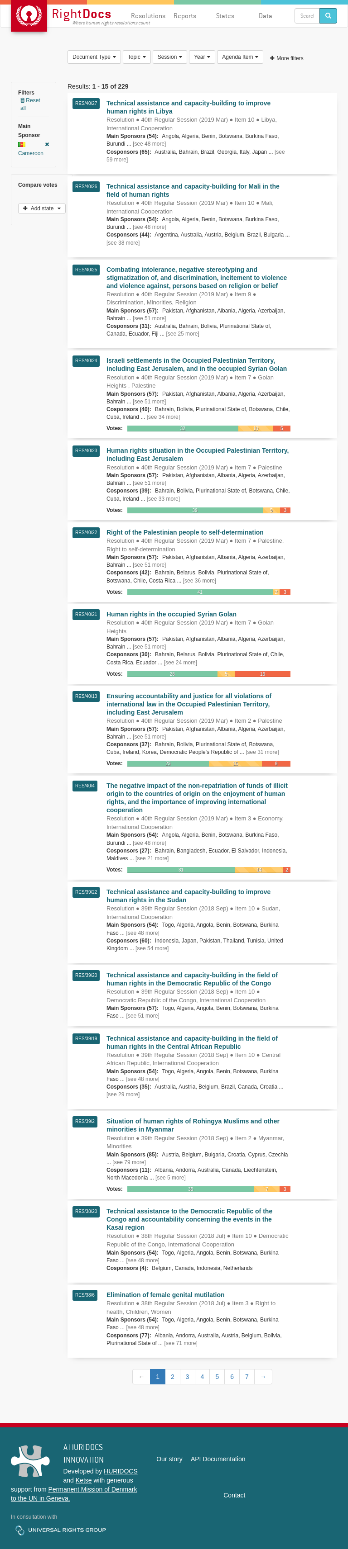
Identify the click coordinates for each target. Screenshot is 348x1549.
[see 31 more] (262, 752)
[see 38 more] (123, 243)
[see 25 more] (182, 334)
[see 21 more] (152, 858)
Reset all (30, 104)
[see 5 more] (170, 1178)
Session (170, 57)
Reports (185, 15)
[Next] (263, 1376)
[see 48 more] (149, 144)
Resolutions (148, 15)
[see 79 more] (128, 1162)
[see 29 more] (123, 1094)
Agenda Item (240, 57)
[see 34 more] (163, 417)
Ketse (84, 1480)
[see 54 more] (152, 948)
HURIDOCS (121, 1471)
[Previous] (141, 1376)
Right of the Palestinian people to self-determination (185, 532)
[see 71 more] (180, 1343)
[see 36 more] (199, 581)
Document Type (94, 57)
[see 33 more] (163, 499)
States (225, 15)
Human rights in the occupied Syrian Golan (171, 614)
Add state (42, 208)
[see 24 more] (180, 662)
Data (265, 15)
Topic (137, 57)
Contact (234, 1495)
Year (202, 57)
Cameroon (33, 149)
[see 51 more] (149, 318)
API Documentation (218, 1459)
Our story (169, 1459)
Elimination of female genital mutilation (165, 1294)
